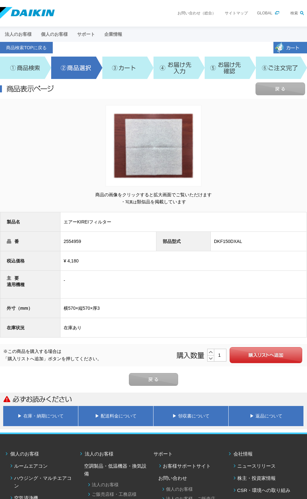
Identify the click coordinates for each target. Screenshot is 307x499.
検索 (294, 13)
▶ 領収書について (190, 415)
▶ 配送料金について (116, 415)
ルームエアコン (31, 466)
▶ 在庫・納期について (41, 415)
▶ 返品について (266, 415)
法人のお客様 (99, 453)
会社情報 (243, 453)
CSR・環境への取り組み (264, 490)
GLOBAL (264, 13)
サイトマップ (236, 13)
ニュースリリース (256, 466)
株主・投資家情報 (256, 478)
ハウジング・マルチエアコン (43, 481)
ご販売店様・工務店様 (114, 494)
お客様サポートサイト (187, 466)
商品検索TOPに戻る (26, 47)
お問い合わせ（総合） (196, 13)
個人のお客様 (24, 453)
